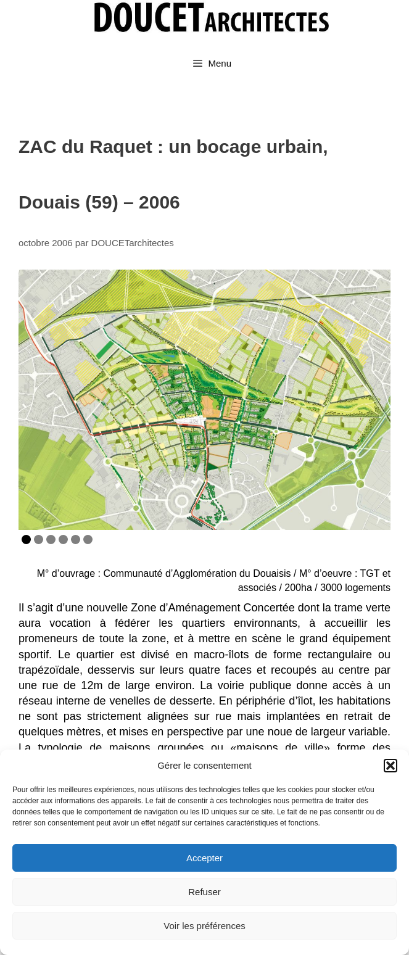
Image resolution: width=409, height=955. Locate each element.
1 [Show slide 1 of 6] (26, 539)
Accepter (204, 858)
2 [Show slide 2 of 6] (38, 539)
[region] (204, 400)
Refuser (204, 892)
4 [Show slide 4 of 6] (63, 539)
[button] (390, 765)
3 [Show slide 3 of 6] (51, 539)
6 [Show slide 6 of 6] (88, 539)
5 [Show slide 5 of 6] (75, 539)
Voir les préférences (204, 925)
